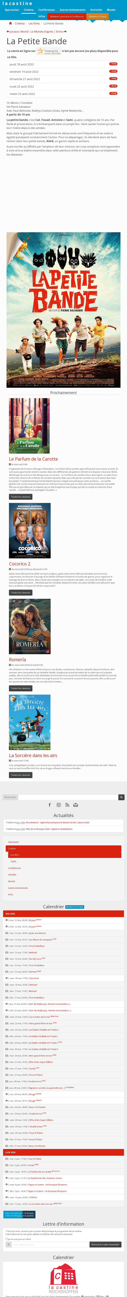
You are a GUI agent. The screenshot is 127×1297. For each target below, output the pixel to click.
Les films (34, 23)
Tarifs (13, 861)
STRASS (33, 1197)
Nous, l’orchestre (37, 1107)
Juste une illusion (37, 933)
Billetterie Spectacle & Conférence (67, 16)
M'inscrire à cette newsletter (105, 1244)
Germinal (34, 978)
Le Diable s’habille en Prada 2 (43, 1029)
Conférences (46, 10)
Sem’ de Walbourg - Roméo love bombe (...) (49, 1003)
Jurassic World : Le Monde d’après (30, 31)
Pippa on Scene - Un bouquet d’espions (47, 1184)
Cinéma (29, 10)
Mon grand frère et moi (40, 1023)
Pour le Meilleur (37, 945)
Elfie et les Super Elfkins (41, 1062)
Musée (111, 10)
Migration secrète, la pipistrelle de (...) (46, 1087)
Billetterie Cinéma (97, 16)
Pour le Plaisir (36, 1074)
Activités (96, 10)
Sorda (32, 1068)
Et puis (32, 920)
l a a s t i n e (17, 3)
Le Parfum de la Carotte (33, 459)
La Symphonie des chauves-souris (45, 1178)
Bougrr (32, 1094)
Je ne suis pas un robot (18, 1239)
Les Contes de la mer (39, 1016)
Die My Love (35, 958)
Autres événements (72, 10)
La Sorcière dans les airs (33, 755)
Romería (17, 659)
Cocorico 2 (19, 564)
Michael (33, 952)
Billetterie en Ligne (74, 907)
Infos (41, 16)
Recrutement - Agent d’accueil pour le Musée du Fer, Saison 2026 (57, 822)
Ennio (61, 31)
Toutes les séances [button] (20, 496)
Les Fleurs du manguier (40, 939)
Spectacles (12, 10)
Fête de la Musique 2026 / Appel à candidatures (49, 828)
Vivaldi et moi (34, 1081)
